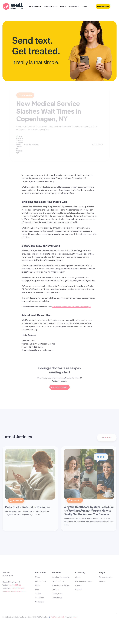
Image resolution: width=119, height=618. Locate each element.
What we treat (40, 581)
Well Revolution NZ (57, 617)
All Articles (106, 437)
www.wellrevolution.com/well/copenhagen (71, 306)
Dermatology (57, 598)
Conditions (39, 598)
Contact (78, 589)
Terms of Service (105, 577)
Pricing (63, 6)
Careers (78, 585)
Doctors (55, 589)
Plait (75, 617)
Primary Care (57, 593)
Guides (38, 593)
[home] (12, 6)
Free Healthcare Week (60, 585)
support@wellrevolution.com (13, 591)
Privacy (102, 581)
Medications (40, 602)
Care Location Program (84, 581)
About (84, 6)
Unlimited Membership (60, 577)
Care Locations (58, 581)
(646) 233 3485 (15, 585)
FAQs (37, 577)
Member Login (103, 6)
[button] (35, 7)
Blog (37, 589)
